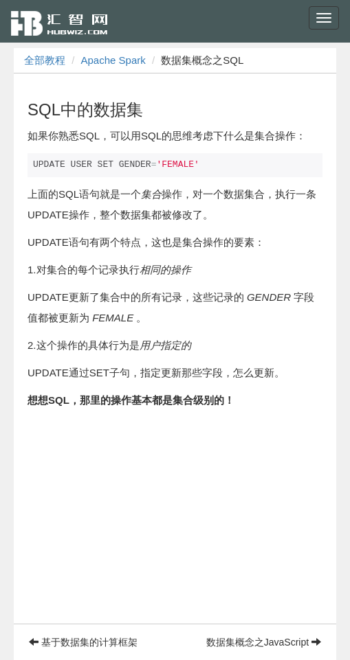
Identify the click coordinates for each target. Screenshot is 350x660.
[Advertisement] (175, 527)
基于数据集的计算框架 (83, 642)
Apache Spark (113, 60)
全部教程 (44, 60)
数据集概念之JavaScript (263, 642)
